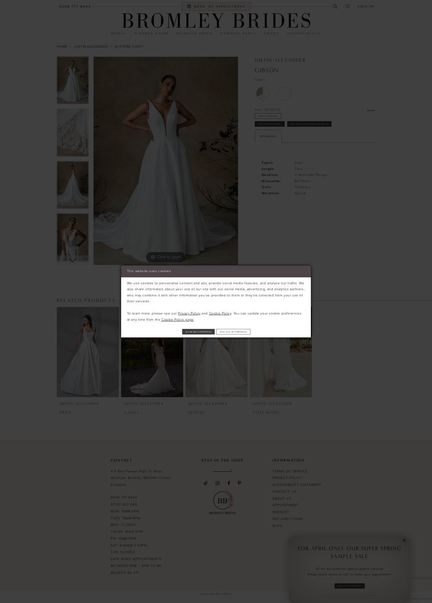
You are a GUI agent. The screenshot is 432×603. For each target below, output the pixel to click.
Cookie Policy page (178, 317)
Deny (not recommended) (251, 331)
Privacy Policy (189, 311)
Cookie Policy (220, 311)
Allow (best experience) (181, 331)
